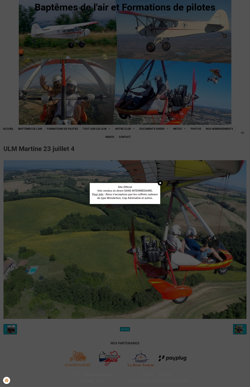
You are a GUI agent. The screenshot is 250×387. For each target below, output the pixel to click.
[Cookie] (6, 380)
